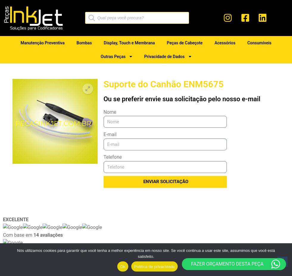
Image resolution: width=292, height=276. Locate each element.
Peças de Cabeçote (184, 42)
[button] (87, 88)
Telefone (113, 157)
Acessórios (225, 42)
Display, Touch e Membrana (129, 42)
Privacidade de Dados (167, 57)
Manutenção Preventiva (43, 42)
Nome (110, 112)
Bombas (84, 42)
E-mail (110, 134)
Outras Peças (116, 57)
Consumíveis (259, 42)
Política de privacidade (154, 266)
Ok (122, 266)
